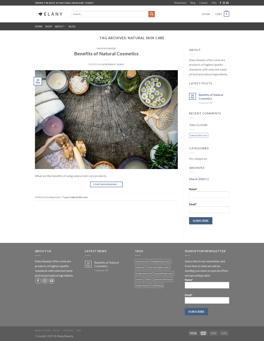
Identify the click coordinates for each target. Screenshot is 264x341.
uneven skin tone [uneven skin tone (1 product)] (163, 279)
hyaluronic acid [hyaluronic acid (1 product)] (144, 273)
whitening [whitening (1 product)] (157, 285)
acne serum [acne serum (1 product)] (142, 261)
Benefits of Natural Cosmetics (106, 53)
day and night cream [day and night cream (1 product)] (158, 267)
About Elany (180, 2)
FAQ (214, 2)
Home (39, 26)
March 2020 (197, 179)
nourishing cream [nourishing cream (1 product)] (164, 273)
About (60, 26)
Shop (48, 26)
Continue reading (106, 184)
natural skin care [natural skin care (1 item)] (198, 135)
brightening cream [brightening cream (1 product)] (160, 261)
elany (120, 64)
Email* (209, 208)
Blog (193, 2)
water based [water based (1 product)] (142, 285)
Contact (203, 2)
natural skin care (79, 197)
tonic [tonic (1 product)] (148, 279)
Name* (209, 193)
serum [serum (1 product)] (139, 279)
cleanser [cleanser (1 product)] (140, 267)
